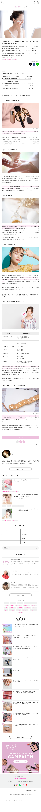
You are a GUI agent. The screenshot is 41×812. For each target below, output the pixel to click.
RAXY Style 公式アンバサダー (8, 491)
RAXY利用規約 (9, 781)
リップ (17, 491)
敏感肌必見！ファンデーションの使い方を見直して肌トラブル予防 (18, 86)
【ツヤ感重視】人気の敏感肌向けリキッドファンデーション (17, 78)
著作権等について (24, 794)
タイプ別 (20, 612)
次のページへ (20, 437)
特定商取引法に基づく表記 (28, 781)
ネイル (23, 538)
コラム (3, 542)
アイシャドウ (18, 605)
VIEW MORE (20, 595)
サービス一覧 (4, 800)
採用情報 (30, 794)
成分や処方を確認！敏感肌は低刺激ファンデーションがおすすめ (18, 88)
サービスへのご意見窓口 (17, 781)
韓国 (12, 605)
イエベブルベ (20, 505)
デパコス (12, 610)
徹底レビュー (26, 605)
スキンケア (4, 531)
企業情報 (10, 794)
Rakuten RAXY (8, 2)
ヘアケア (3, 538)
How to (4, 59)
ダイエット (25, 610)
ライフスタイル (33, 610)
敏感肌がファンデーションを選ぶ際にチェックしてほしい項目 (17, 76)
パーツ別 (34, 607)
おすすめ (9, 59)
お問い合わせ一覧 (11, 800)
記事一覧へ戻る (20, 469)
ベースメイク (9, 57)
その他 (23, 542)
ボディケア (24, 534)
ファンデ (14, 59)
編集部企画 (20, 603)
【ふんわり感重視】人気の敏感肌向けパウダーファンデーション (18, 83)
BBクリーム (15, 520)
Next (37, 444)
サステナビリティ (19, 800)
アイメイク (3, 534)
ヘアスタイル (12, 607)
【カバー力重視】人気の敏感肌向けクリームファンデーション (17, 81)
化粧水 (6, 610)
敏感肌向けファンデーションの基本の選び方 (13, 73)
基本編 (7, 605)
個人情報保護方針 (16, 794)
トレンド (33, 605)
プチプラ (20, 607)
